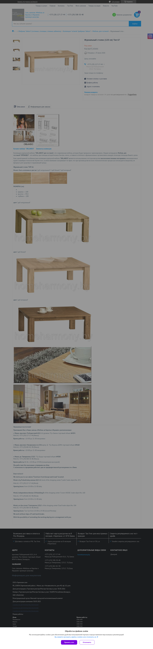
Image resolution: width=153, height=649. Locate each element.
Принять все (69, 642)
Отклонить (87, 642)
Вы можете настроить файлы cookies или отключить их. (76, 637)
